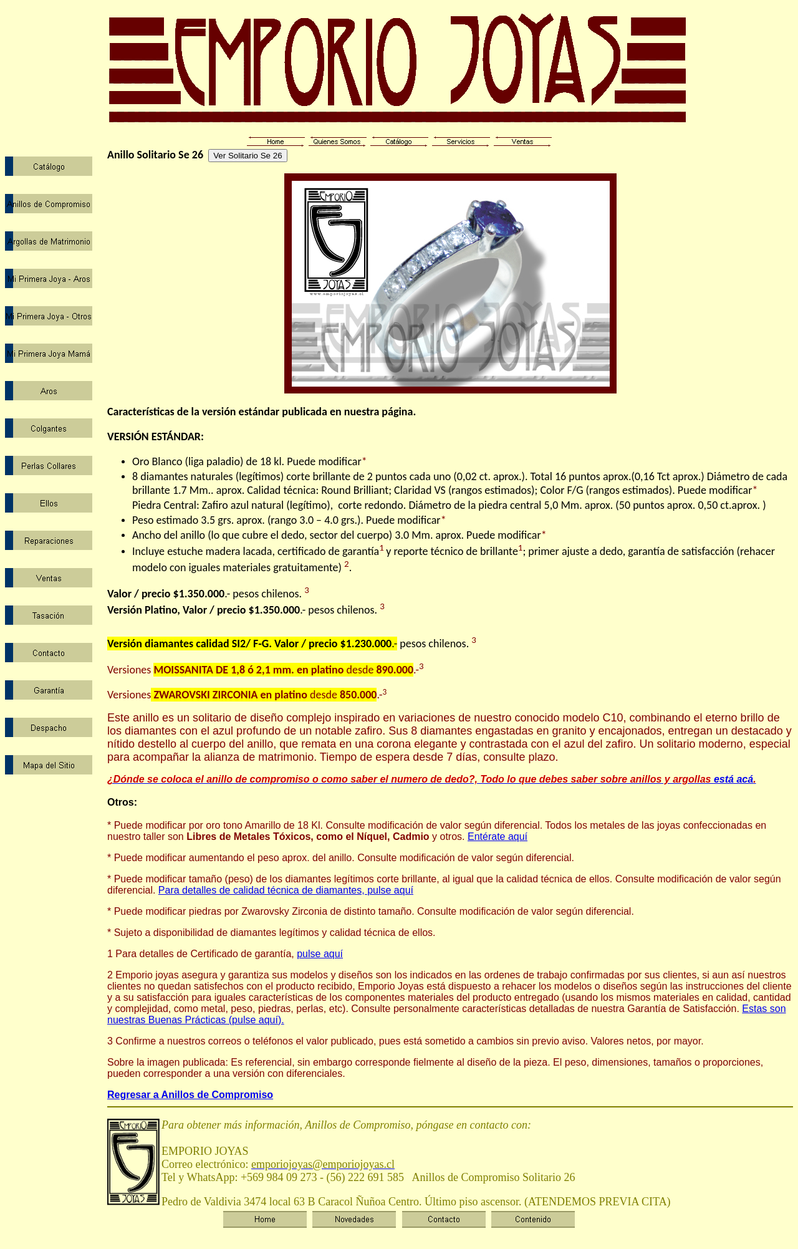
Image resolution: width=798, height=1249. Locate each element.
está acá (430, 779)
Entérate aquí (497, 836)
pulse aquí (320, 953)
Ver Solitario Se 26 (247, 155)
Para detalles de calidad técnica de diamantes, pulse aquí (285, 890)
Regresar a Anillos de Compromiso (190, 1094)
